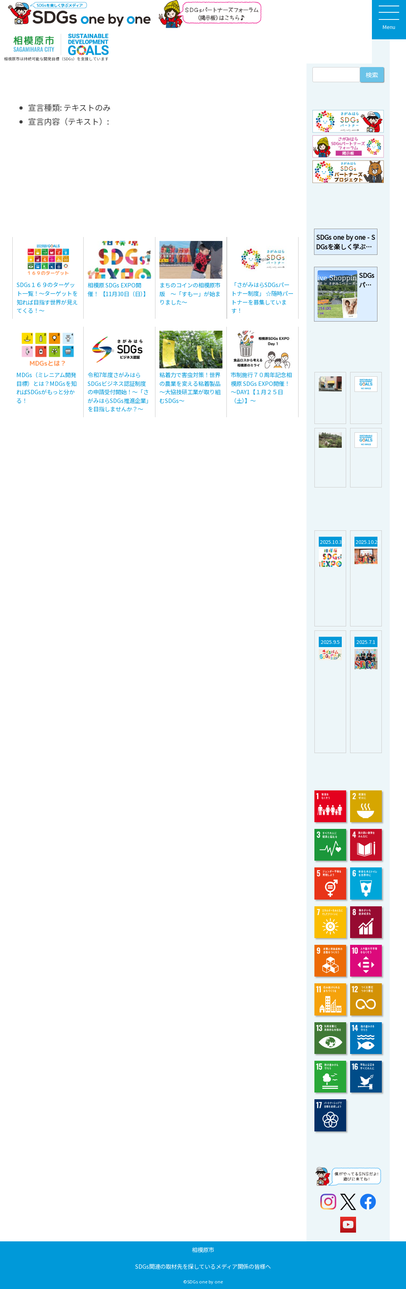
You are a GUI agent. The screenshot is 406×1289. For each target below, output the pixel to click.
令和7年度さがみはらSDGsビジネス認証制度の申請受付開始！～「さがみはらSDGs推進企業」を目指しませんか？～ (118, 391)
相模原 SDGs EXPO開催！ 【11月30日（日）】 (118, 289)
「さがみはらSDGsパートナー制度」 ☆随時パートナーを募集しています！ (262, 297)
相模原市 (203, 1249)
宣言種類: (45, 107)
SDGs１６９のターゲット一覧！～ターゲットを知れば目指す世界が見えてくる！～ (47, 297)
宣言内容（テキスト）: (68, 121)
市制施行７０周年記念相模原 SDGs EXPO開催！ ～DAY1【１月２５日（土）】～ (261, 387)
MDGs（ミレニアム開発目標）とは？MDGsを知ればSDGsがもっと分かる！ (46, 387)
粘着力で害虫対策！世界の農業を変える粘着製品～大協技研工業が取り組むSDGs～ (189, 387)
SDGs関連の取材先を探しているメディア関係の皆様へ (203, 1266)
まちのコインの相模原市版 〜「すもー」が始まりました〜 (189, 293)
